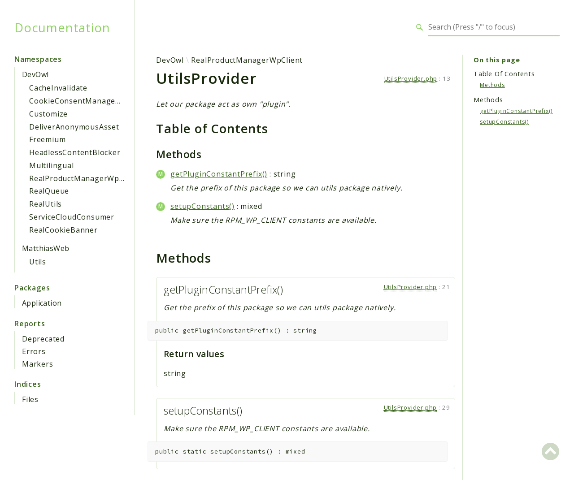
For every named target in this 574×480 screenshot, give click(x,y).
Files (30, 399)
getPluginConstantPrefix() (218, 174)
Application (41, 303)
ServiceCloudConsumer (71, 217)
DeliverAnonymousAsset (74, 127)
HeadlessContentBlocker (75, 152)
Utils (37, 262)
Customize (48, 114)
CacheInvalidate (58, 88)
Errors (34, 351)
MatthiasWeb (45, 248)
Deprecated (43, 339)
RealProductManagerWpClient (85, 178)
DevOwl (35, 74)
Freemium (47, 139)
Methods (492, 85)
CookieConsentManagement (81, 101)
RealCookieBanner (63, 230)
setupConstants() (202, 206)
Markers (37, 364)
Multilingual (51, 165)
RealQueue (49, 191)
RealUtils (45, 204)
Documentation (62, 27)
